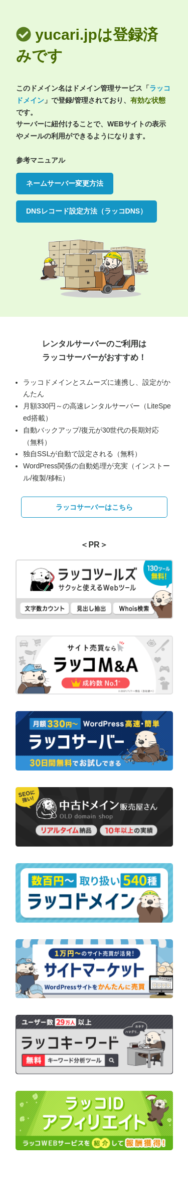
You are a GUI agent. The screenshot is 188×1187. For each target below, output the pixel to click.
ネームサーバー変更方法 (64, 183)
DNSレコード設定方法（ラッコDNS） (86, 211)
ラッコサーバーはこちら (94, 507)
